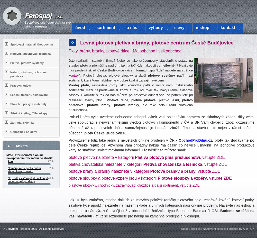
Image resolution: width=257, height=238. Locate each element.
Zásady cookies (191, 228)
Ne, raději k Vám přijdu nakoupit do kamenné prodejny (28, 180)
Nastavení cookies (214, 228)
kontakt (74, 75)
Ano (10, 161)
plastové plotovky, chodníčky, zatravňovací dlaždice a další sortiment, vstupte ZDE (134, 185)
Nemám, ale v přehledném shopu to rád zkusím (24, 170)
